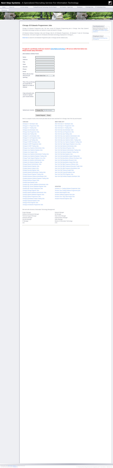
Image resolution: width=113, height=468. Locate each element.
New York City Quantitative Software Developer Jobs (68, 158)
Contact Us (15, 466)
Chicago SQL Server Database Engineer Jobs (34, 186)
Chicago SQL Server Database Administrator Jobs (35, 184)
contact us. (95, 31)
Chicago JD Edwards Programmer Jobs (33, 204)
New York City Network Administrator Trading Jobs (68, 150)
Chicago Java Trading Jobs (30, 134)
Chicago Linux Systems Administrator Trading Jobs (36, 154)
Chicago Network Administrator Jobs (32, 164)
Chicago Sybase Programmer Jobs (32, 196)
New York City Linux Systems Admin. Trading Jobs (68, 140)
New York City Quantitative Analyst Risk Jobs (66, 162)
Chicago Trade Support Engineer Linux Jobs (34, 158)
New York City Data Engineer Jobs (64, 154)
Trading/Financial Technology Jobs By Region (45, 7)
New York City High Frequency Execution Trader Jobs (68, 166)
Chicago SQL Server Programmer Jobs (33, 188)
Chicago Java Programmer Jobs (31, 132)
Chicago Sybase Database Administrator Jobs (34, 192)
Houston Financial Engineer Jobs (63, 198)
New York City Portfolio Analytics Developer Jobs (67, 176)
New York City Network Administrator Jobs (66, 146)
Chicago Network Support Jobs (31, 168)
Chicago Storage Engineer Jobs (31, 190)
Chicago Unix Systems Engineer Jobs (32, 162)
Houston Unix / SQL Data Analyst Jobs (65, 196)
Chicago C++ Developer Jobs (30, 124)
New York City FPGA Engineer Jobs (64, 174)
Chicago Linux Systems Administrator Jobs (34, 148)
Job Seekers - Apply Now (66, 7)
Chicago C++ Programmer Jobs (31, 126)
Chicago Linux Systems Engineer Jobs (32, 150)
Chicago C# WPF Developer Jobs (31, 142)
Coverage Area (89, 7)
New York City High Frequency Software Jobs (66, 164)
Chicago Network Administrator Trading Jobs (34, 172)
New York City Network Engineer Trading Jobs (67, 152)
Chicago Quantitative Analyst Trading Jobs (33, 198)
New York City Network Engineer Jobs (65, 148)
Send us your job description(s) (100, 38)
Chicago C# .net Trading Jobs (30, 140)
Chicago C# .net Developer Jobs (31, 136)
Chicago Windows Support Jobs (31, 180)
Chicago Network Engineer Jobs (31, 166)
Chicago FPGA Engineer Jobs (30, 202)
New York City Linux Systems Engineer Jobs (66, 138)
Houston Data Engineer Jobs (62, 192)
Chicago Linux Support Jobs (30, 152)
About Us (11, 7)
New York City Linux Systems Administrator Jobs (67, 136)
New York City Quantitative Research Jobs (66, 160)
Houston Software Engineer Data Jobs (65, 194)
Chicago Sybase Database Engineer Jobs (33, 194)
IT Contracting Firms (100, 7)
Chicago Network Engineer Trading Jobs (33, 174)
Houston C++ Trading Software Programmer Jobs (67, 188)
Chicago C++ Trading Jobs (29, 128)
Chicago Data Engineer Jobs (30, 182)
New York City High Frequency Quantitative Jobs (67, 168)
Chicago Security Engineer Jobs (31, 170)
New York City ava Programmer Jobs (64, 132)
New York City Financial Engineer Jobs (65, 172)
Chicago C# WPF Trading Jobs (31, 146)
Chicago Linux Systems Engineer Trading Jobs (35, 156)
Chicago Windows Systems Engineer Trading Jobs (36, 178)
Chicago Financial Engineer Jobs (31, 200)
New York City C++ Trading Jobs (63, 128)
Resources (4, 10)
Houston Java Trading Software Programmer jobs (67, 190)
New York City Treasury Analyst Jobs (64, 170)
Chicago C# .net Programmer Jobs (32, 138)
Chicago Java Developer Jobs (30, 130)
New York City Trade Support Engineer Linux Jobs (68, 144)
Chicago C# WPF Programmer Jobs (32, 144)
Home (3, 7)
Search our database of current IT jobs (100, 30)
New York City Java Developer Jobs (64, 130)
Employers (80, 7)
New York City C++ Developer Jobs (64, 124)
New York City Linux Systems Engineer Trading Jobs (68, 142)
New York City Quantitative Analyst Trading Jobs (67, 156)
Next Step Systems (12, 465)
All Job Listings (24, 7)
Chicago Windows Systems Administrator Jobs (34, 176)
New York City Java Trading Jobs (63, 134)
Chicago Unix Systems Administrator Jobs (33, 160)
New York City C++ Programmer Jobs (64, 126)
